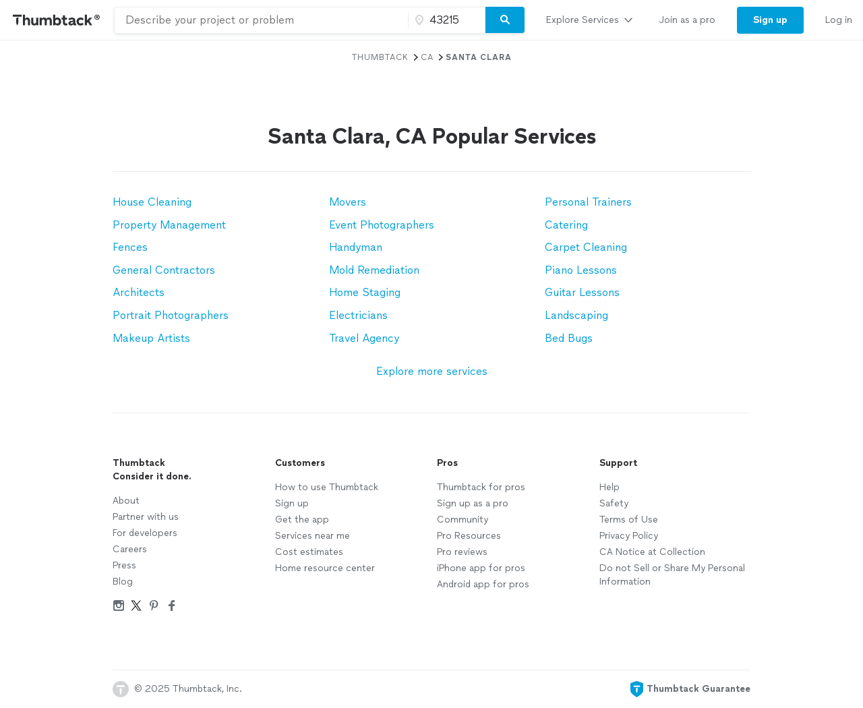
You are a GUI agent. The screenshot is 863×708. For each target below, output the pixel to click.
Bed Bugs (569, 338)
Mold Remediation (374, 270)
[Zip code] (445, 20)
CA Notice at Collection (652, 552)
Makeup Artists (151, 338)
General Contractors (164, 270)
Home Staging (364, 292)
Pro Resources (469, 535)
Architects (139, 292)
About (126, 500)
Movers (347, 202)
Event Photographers (381, 224)
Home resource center (325, 568)
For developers (145, 533)
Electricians (358, 315)
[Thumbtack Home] (57, 20)
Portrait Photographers (171, 315)
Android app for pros (483, 584)
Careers (130, 549)
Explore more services (431, 371)
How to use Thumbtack (326, 487)
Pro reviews (462, 552)
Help (609, 487)
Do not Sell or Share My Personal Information (672, 574)
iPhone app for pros (481, 568)
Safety (613, 503)
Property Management (169, 224)
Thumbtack (380, 57)
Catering (566, 224)
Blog (123, 581)
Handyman (355, 247)
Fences (130, 247)
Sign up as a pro (472, 503)
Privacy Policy (628, 535)
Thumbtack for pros (481, 487)
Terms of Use (628, 519)
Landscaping (576, 315)
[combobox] (261, 20)
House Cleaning (152, 202)
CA (427, 57)
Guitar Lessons (582, 292)
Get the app (302, 519)
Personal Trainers (588, 202)
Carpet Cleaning (586, 247)
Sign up (292, 503)
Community (462, 519)
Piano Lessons (581, 270)
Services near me (312, 535)
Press (124, 565)
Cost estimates (309, 552)
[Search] (505, 20)
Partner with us (146, 517)
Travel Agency (364, 338)
